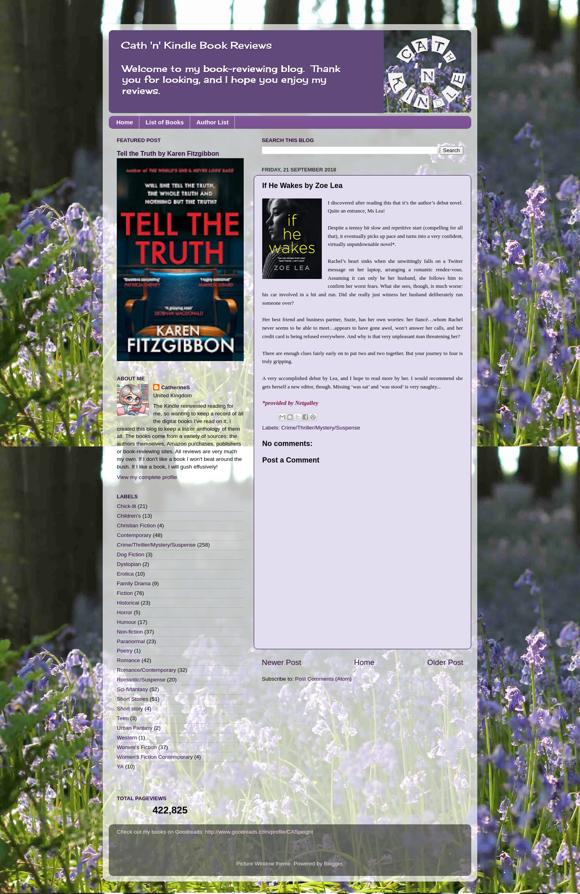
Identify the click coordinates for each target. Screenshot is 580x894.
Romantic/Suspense (141, 680)
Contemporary (134, 535)
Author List (212, 122)
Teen (122, 718)
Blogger (333, 864)
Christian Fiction (136, 525)
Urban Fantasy (135, 728)
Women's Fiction (137, 747)
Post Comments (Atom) (323, 679)
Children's (129, 516)
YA (120, 767)
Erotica (125, 574)
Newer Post (281, 662)
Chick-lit (126, 506)
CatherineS (175, 387)
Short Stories (132, 699)
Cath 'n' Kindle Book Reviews (196, 45)
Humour (126, 622)
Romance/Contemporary (146, 670)
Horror (124, 612)
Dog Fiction (130, 554)
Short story (130, 709)
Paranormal (131, 641)
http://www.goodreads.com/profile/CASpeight (259, 832)
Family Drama (134, 583)
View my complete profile (147, 477)
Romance (128, 660)
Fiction (125, 593)
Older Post (445, 662)
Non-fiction (130, 632)
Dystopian (129, 564)
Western (127, 738)
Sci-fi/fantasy (132, 689)
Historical (128, 603)
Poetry (125, 651)
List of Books (164, 122)
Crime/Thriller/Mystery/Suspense (320, 428)
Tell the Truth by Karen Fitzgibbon (168, 153)
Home (124, 122)
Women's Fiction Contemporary (155, 757)
